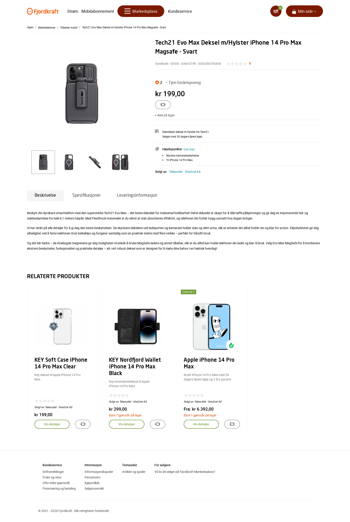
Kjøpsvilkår (92, 483)
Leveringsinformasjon (137, 195)
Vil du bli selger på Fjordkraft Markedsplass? (184, 472)
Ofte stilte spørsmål (56, 483)
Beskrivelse (45, 195)
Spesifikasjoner (86, 195)
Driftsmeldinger (53, 472)
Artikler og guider (134, 472)
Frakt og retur (52, 477)
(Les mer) (189, 149)
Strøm (72, 11)
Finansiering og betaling (59, 488)
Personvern (92, 477)
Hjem (30, 27)
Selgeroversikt (94, 488)
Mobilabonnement (97, 11)
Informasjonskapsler (99, 472)
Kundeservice (180, 11)
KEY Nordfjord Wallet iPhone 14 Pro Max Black (135, 367)
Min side (305, 11)
